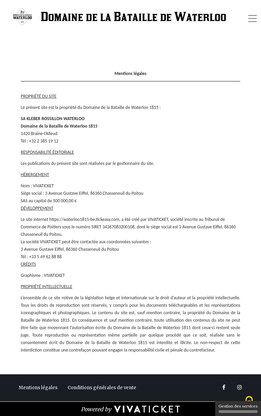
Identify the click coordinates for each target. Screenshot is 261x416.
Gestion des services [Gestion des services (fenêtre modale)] (238, 408)
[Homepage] (122, 17)
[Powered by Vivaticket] (130, 409)
